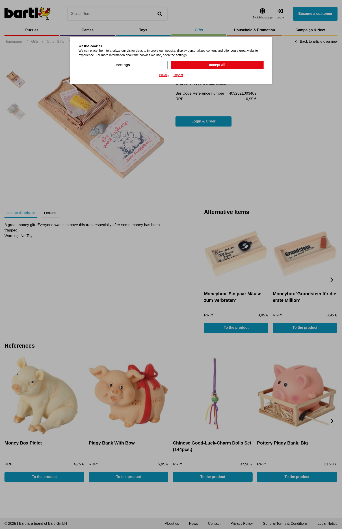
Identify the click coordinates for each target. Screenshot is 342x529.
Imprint (178, 75)
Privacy (164, 75)
